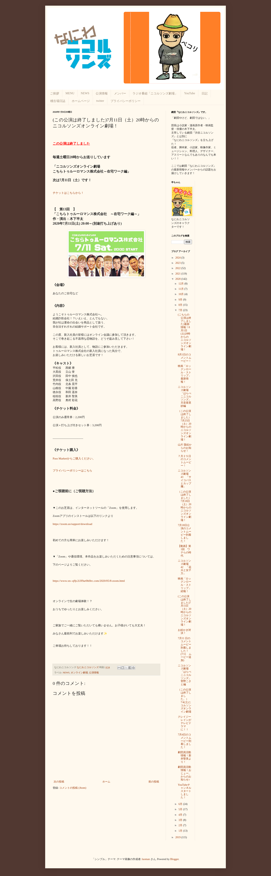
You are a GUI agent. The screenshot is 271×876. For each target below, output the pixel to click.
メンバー (120, 93)
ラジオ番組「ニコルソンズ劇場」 (155, 93)
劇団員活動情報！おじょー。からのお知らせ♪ (184, 773)
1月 (180, 830)
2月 (180, 825)
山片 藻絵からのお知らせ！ (185, 447)
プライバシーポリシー (125, 101)
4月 (180, 814)
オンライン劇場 (79, 672)
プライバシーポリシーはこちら (72, 470)
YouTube (189, 93)
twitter (100, 100)
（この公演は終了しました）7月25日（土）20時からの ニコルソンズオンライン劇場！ (186, 425)
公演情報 (102, 93)
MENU (69, 93)
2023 (178, 263)
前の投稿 (153, 781)
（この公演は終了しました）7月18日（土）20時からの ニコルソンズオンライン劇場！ (186, 506)
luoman (146, 859)
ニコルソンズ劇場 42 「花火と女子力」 (184, 567)
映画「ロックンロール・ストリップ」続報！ (184, 585)
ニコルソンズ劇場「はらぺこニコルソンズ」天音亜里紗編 (184, 396)
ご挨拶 (54, 93)
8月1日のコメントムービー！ (184, 357)
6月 (180, 804)
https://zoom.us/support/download (72, 523)
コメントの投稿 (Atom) (72, 787)
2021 (178, 273)
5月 (180, 809)
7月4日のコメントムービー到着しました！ (184, 741)
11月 (181, 288)
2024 (178, 257)
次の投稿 (59, 781)
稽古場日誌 (57, 101)
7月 (180, 310)
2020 (178, 279)
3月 (180, 820)
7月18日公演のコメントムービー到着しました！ (184, 533)
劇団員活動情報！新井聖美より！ (184, 757)
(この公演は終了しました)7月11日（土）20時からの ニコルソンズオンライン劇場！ (186, 610)
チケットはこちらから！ (68, 192)
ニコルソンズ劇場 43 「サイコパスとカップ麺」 (184, 478)
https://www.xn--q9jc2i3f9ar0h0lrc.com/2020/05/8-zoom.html (89, 580)
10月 (181, 294)
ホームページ (81, 101)
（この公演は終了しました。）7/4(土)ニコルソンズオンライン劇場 (184, 700)
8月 (180, 304)
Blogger (174, 859)
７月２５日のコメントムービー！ (184, 461)
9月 (180, 299)
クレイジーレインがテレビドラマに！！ (184, 723)
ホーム (106, 781)
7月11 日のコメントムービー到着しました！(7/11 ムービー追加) (184, 649)
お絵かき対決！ (184, 632)
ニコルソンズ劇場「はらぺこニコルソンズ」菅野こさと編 (184, 675)
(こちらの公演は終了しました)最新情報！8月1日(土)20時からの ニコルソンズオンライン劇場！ (184, 332)
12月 (181, 283)
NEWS (85, 93)
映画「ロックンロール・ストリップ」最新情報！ (184, 374)
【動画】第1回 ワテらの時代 (184, 551)
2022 (178, 268)
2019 (178, 837)
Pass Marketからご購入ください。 (74, 458)
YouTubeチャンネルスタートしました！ (184, 791)
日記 (205, 93)
